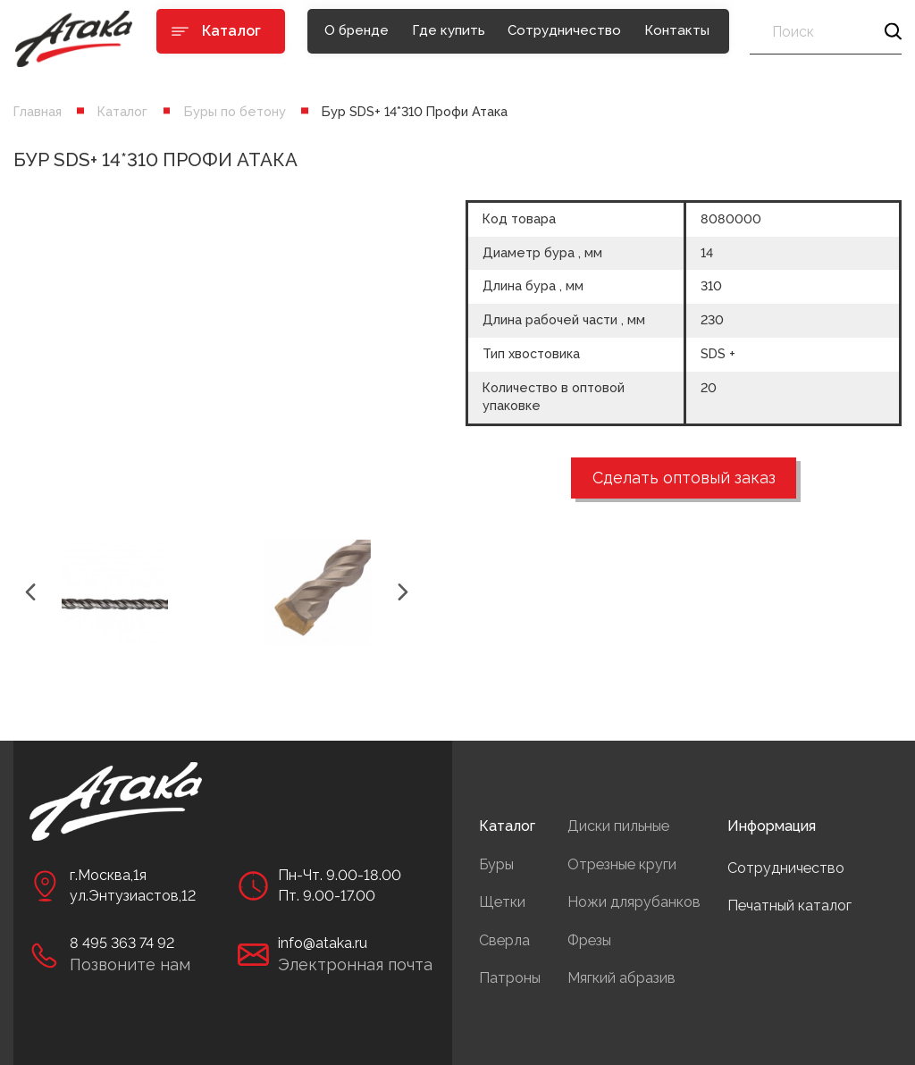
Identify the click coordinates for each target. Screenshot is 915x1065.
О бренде (356, 30)
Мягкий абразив (621, 977)
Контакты (676, 30)
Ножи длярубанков (634, 901)
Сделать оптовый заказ (684, 477)
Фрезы (589, 940)
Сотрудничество (564, 30)
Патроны (510, 977)
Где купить (448, 30)
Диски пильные (618, 826)
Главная (37, 111)
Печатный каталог (789, 905)
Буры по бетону (235, 111)
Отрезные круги (621, 864)
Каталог (122, 111)
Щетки (502, 901)
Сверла (504, 940)
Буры (496, 864)
